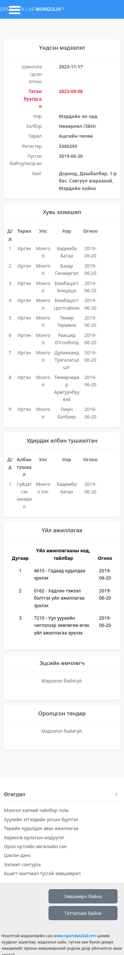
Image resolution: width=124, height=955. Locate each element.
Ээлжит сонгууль (22, 864)
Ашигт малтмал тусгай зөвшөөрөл (42, 873)
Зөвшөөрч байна (83, 896)
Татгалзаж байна (82, 913)
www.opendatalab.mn (74, 936)
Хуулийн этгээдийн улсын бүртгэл (41, 819)
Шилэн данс (17, 855)
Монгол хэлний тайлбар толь (36, 810)
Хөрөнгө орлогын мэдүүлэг (34, 837)
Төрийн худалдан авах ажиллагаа (41, 828)
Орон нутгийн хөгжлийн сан (35, 846)
